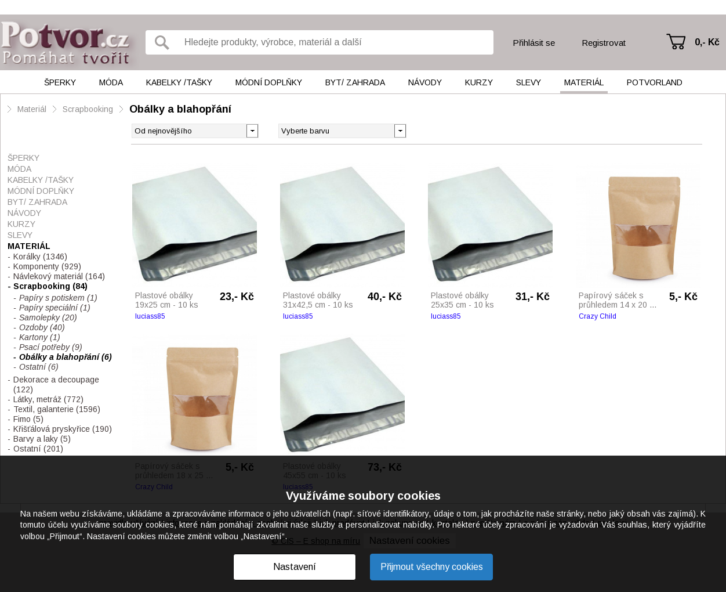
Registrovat (604, 43)
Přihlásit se (534, 43)
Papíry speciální (54, 307)
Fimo (28, 419)
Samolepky (48, 317)
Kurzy (479, 82)
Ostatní (39, 366)
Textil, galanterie (56, 409)
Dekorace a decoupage (56, 384)
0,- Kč (707, 42)
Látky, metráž (48, 399)
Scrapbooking (88, 109)
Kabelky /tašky (179, 82)
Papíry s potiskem (58, 297)
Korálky (40, 256)
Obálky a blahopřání (180, 109)
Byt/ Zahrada (355, 82)
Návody (425, 82)
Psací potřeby (50, 347)
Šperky (60, 82)
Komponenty (47, 266)
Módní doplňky (268, 82)
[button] (399, 130)
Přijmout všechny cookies (431, 567)
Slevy (528, 82)
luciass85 (150, 316)
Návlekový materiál (59, 276)
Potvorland (655, 82)
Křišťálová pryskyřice (62, 429)
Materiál (584, 82)
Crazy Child (597, 316)
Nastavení (294, 567)
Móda (111, 82)
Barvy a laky (42, 438)
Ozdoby (42, 327)
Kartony (39, 337)
